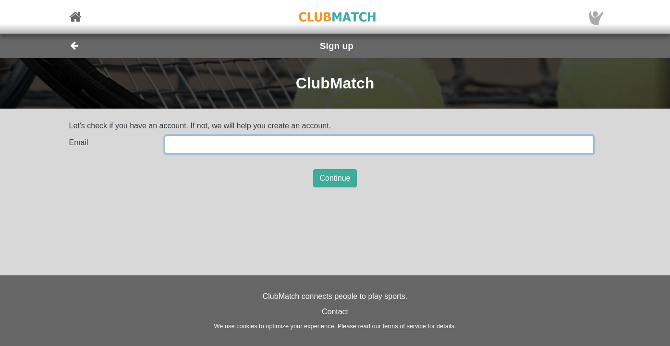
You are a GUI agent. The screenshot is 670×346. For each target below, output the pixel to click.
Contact (335, 312)
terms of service (404, 326)
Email (78, 142)
